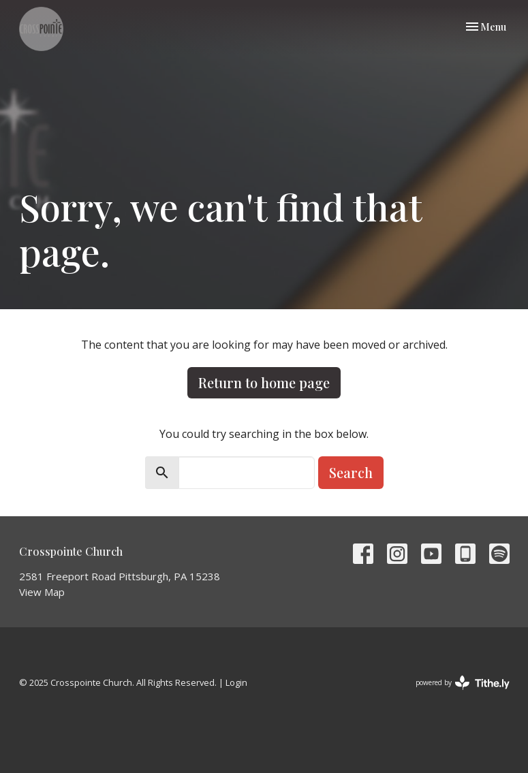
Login (236, 682)
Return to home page (264, 382)
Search (351, 472)
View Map (42, 592)
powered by (463, 682)
